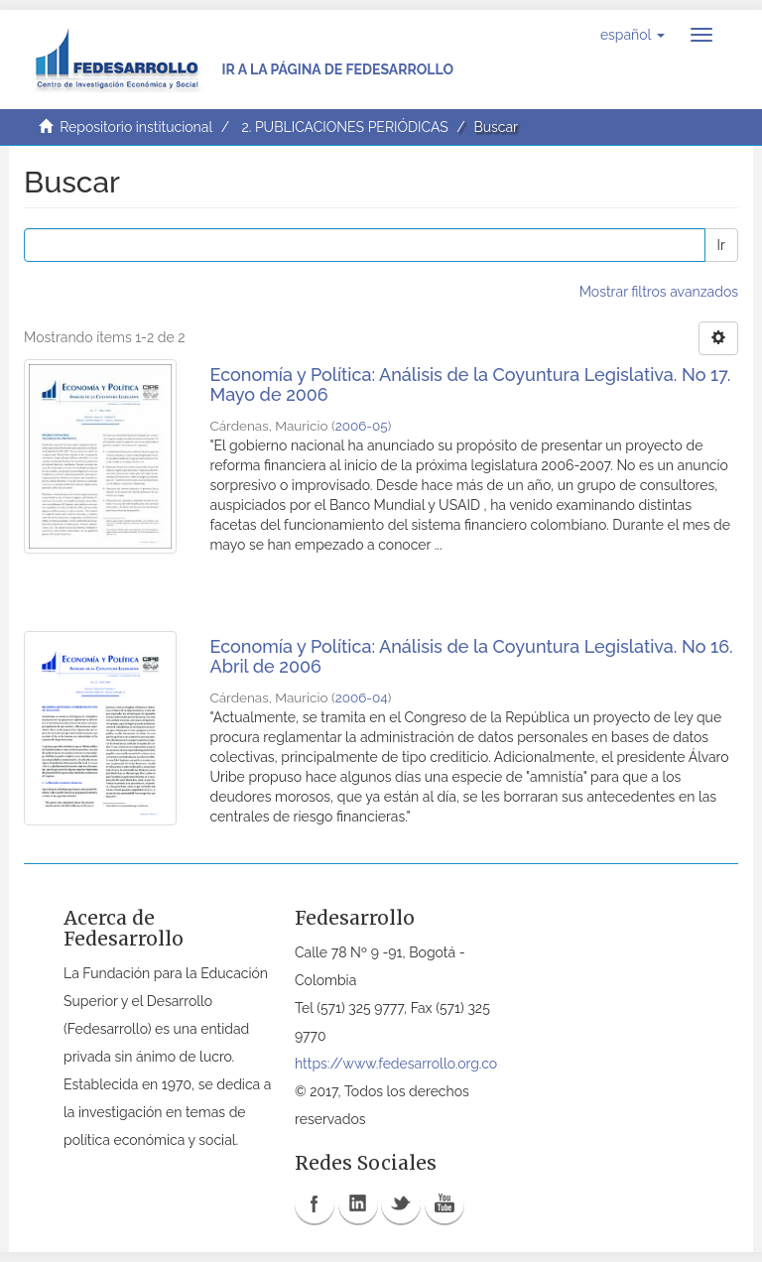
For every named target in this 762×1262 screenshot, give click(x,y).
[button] (632, 35)
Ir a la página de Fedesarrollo (337, 69)
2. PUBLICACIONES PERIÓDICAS (344, 127)
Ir (721, 245)
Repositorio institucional (136, 127)
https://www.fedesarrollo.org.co (396, 1064)
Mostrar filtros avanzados (658, 292)
